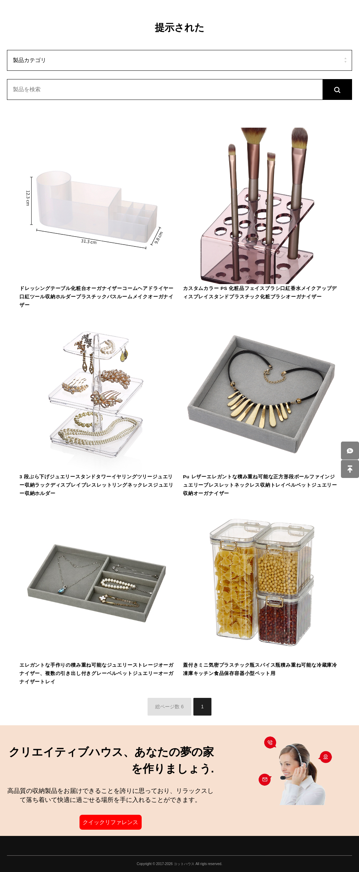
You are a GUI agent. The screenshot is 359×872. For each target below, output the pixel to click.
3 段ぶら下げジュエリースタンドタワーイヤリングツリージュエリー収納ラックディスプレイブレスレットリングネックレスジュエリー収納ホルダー (96, 485)
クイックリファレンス (110, 822)
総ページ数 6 (169, 706)
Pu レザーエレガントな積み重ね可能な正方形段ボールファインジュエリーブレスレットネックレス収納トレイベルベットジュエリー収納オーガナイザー (260, 485)
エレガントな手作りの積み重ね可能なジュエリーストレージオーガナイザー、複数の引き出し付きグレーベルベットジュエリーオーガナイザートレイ (96, 673)
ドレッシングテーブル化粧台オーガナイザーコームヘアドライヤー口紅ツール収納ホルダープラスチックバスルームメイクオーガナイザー (96, 297)
